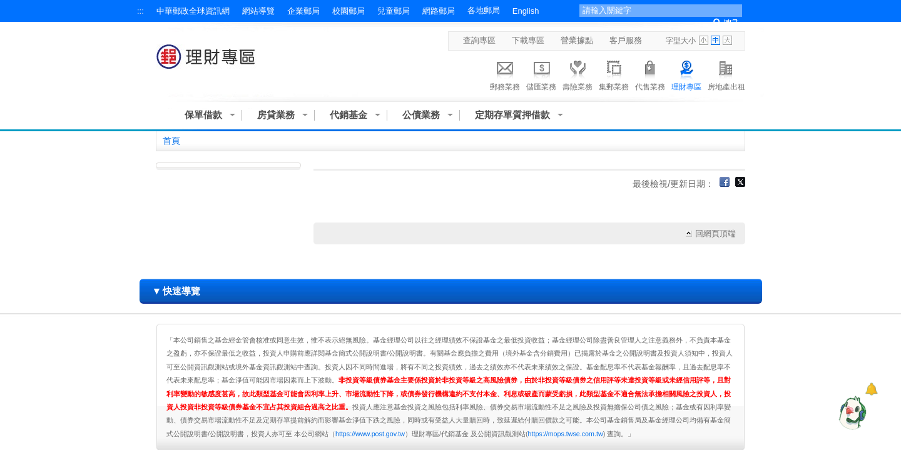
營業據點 (577, 40)
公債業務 (421, 114)
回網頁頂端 (715, 233)
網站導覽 (258, 11)
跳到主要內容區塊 (6, 6)
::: (140, 11)
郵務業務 (505, 73)
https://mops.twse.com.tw (565, 434)
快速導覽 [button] (176, 291)
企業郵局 (303, 11)
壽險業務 (577, 73)
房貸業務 (276, 114)
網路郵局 (438, 11)
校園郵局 (348, 11)
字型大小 (681, 40)
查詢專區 (479, 40)
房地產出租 (726, 73)
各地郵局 (483, 10)
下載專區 (528, 40)
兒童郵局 (393, 11)
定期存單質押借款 (512, 114)
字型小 (703, 40)
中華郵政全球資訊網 (193, 11)
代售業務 (650, 73)
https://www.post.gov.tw (370, 434)
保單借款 (203, 114)
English (525, 11)
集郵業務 (614, 73)
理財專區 (686, 73)
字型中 (715, 40)
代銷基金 (348, 114)
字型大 (727, 40)
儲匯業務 (541, 73)
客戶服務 (625, 40)
